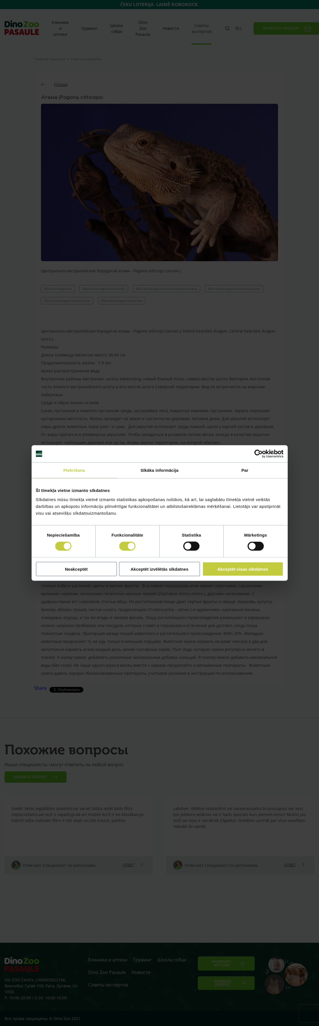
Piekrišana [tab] (74, 470)
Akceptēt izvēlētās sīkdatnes (159, 568)
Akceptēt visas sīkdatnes (242, 568)
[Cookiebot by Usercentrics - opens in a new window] (258, 454)
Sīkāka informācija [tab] (160, 470)
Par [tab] (244, 470)
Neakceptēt (76, 568)
